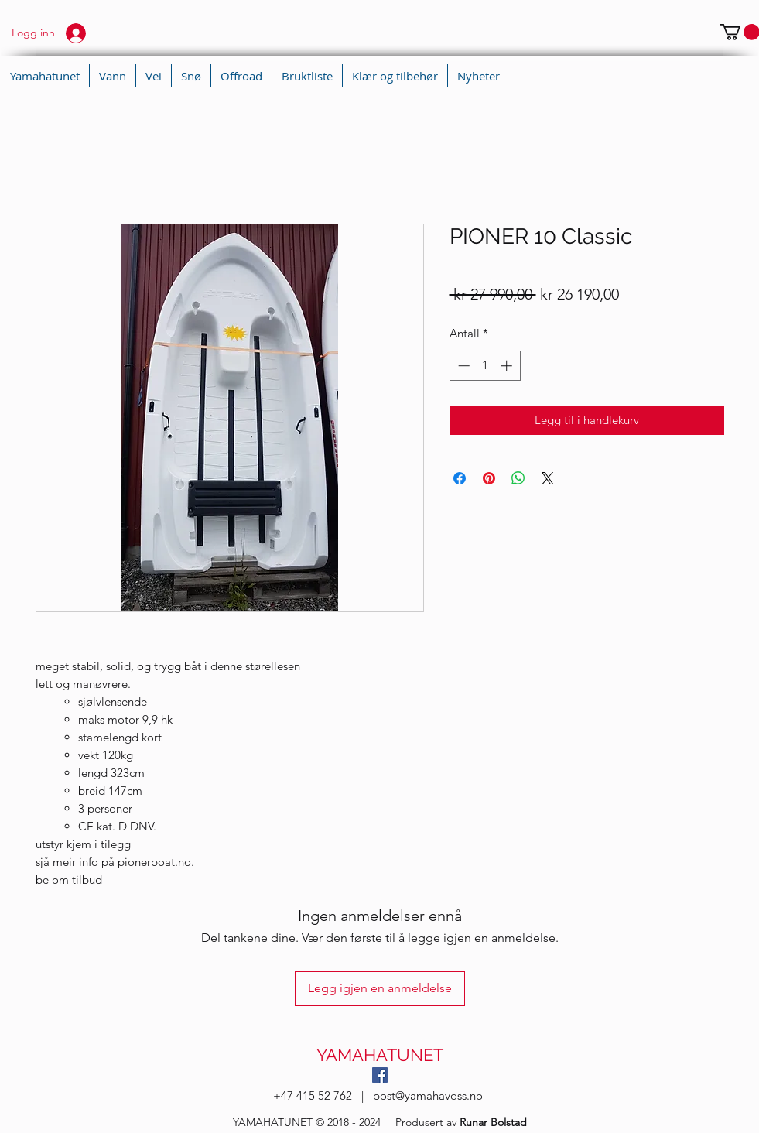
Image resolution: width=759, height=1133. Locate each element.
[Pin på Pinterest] (489, 478)
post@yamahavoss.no (428, 1095)
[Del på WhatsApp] (518, 478)
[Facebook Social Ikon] (380, 1075)
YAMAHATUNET (379, 1055)
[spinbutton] (484, 365)
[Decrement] (462, 365)
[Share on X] (547, 478)
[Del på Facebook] (459, 478)
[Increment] (507, 365)
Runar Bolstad (493, 1122)
